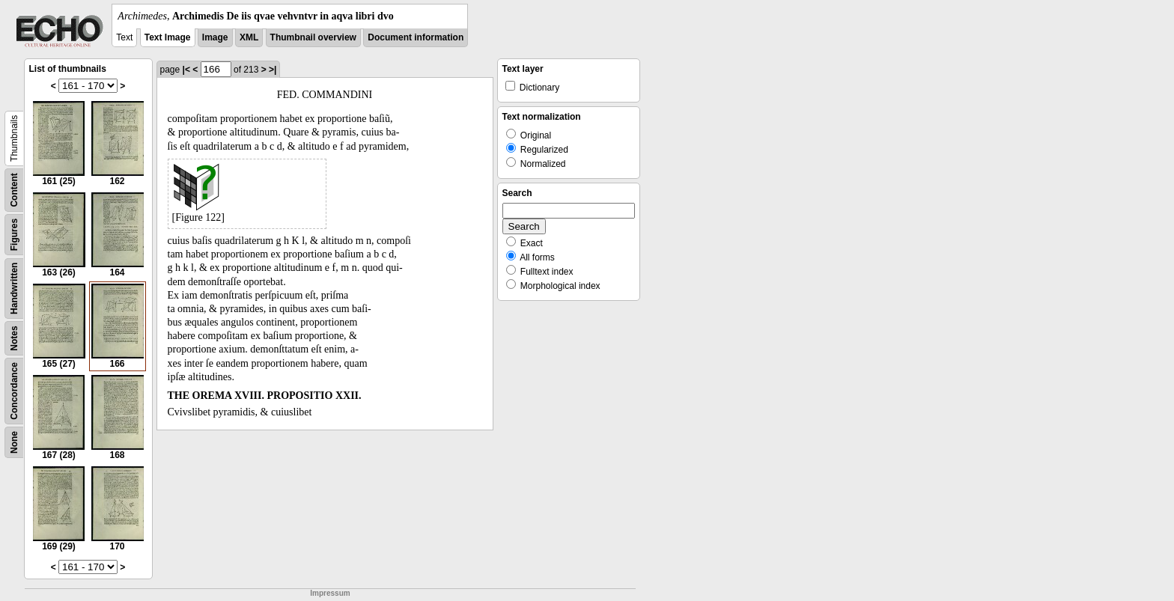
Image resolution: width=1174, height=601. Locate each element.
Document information (415, 37)
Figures (14, 235)
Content (14, 190)
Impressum (330, 593)
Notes (14, 338)
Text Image (168, 37)
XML (249, 37)
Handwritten (14, 288)
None (14, 442)
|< (186, 69)
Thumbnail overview (313, 37)
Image (215, 37)
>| (272, 69)
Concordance (14, 391)
